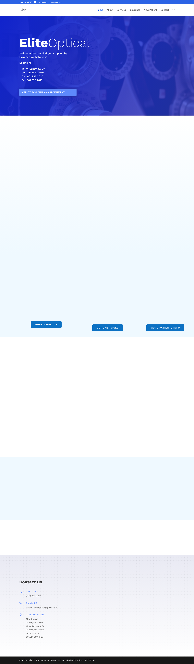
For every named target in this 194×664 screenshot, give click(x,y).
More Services (108, 327)
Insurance (134, 10)
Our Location (35, 615)
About (110, 10)
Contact (165, 10)
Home (99, 10)
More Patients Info (165, 327)
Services (121, 10)
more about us (46, 324)
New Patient (150, 10)
